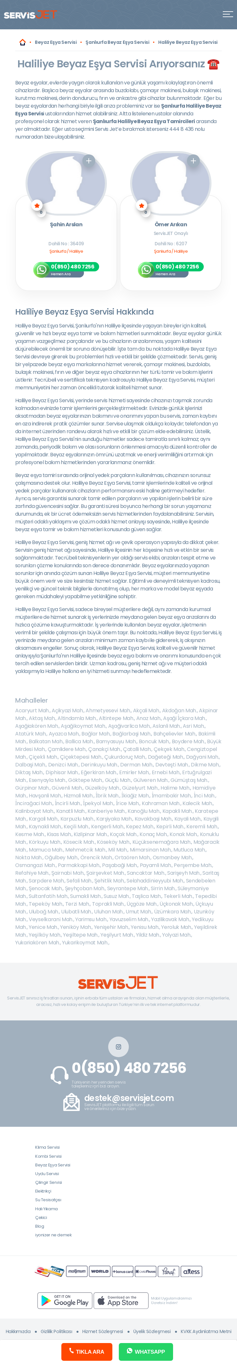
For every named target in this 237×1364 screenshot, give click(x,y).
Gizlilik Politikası (56, 1331)
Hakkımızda (18, 1331)
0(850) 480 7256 (129, 1068)
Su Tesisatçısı (48, 1200)
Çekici (41, 1217)
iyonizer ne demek (53, 1235)
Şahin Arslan (66, 224)
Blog (39, 1226)
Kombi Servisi (48, 1156)
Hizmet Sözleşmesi (102, 1331)
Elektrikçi (43, 1191)
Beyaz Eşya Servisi (52, 1165)
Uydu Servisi (47, 1173)
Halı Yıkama (46, 1209)
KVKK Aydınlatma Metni (206, 1331)
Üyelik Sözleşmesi (152, 1331)
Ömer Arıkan (171, 224)
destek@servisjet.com (129, 1098)
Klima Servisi (47, 1147)
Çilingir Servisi (48, 1182)
